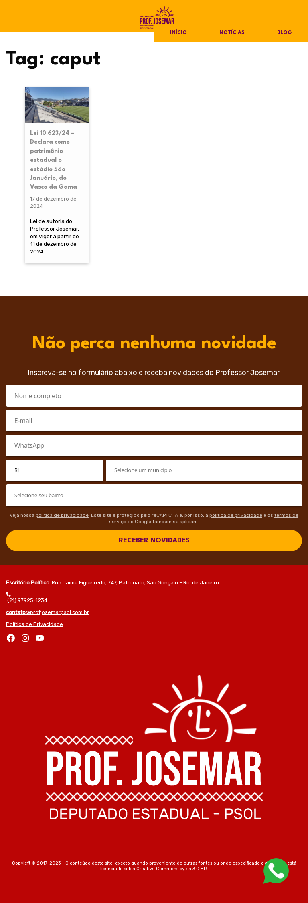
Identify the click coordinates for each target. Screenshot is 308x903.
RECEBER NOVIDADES (154, 540)
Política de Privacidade (34, 624)
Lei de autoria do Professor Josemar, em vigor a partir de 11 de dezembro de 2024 (54, 236)
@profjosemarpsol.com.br (47, 612)
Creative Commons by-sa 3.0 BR (171, 868)
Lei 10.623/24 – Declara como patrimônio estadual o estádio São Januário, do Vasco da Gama (53, 160)
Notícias (232, 32)
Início (178, 32)
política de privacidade (62, 515)
